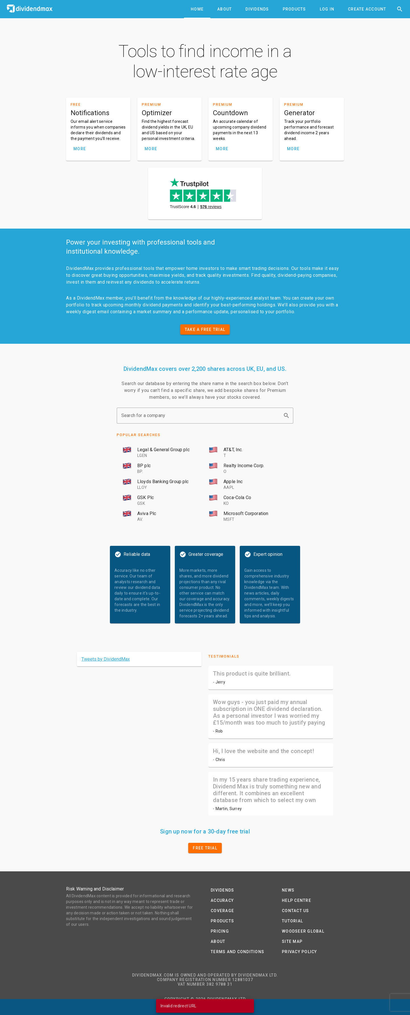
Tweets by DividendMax (105, 659)
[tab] (197, 9)
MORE (79, 149)
